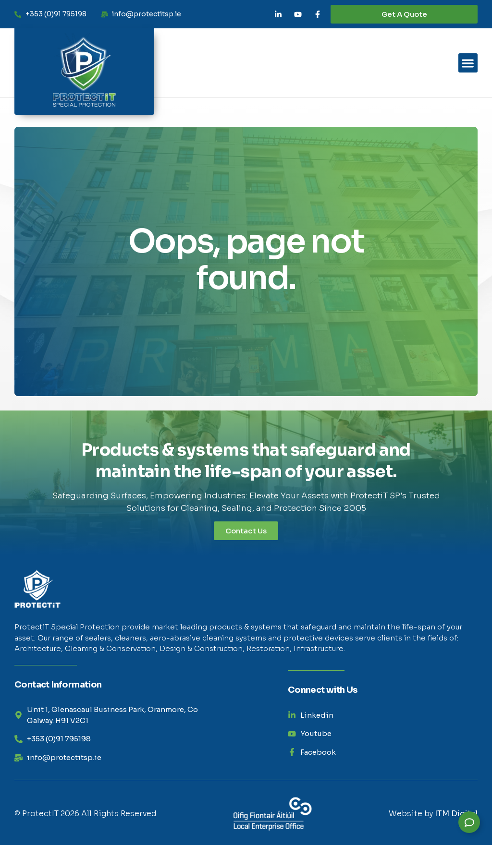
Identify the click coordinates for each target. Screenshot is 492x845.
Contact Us (246, 530)
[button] (468, 63)
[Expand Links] (469, 822)
